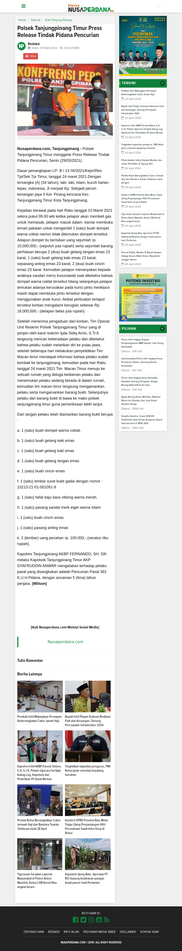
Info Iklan (71, 931)
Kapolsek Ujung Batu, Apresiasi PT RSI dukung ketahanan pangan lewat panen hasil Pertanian (86, 878)
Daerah (35, 20)
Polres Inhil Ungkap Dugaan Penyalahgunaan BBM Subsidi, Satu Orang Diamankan (142, 343)
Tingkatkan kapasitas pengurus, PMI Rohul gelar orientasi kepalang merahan (88, 770)
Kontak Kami (149, 931)
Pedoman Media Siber (99, 931)
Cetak (31, 56)
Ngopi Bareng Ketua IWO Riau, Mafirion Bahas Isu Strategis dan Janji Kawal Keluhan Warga (140, 400)
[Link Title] (75, 920)
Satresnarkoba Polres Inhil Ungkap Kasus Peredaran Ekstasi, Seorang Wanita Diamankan (142, 362)
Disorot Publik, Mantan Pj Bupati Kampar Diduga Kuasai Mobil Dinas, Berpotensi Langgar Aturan (141, 256)
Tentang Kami (33, 931)
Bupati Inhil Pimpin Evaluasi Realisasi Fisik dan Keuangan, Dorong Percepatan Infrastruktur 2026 (88, 721)
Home (22, 20)
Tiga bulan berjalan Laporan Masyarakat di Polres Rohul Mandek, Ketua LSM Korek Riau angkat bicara (142, 218)
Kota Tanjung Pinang (58, 20)
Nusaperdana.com (65, 642)
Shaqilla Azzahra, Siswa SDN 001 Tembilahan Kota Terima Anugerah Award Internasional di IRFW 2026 (141, 420)
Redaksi (53, 931)
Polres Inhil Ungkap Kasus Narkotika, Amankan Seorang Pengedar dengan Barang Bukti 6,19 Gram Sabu (139, 381)
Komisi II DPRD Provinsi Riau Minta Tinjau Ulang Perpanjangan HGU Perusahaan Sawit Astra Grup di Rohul (141, 198)
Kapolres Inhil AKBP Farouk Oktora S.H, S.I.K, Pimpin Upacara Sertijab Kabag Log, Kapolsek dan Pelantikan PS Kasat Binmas (142, 129)
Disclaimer (128, 931)
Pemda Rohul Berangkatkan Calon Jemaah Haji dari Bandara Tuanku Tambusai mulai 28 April (39, 824)
